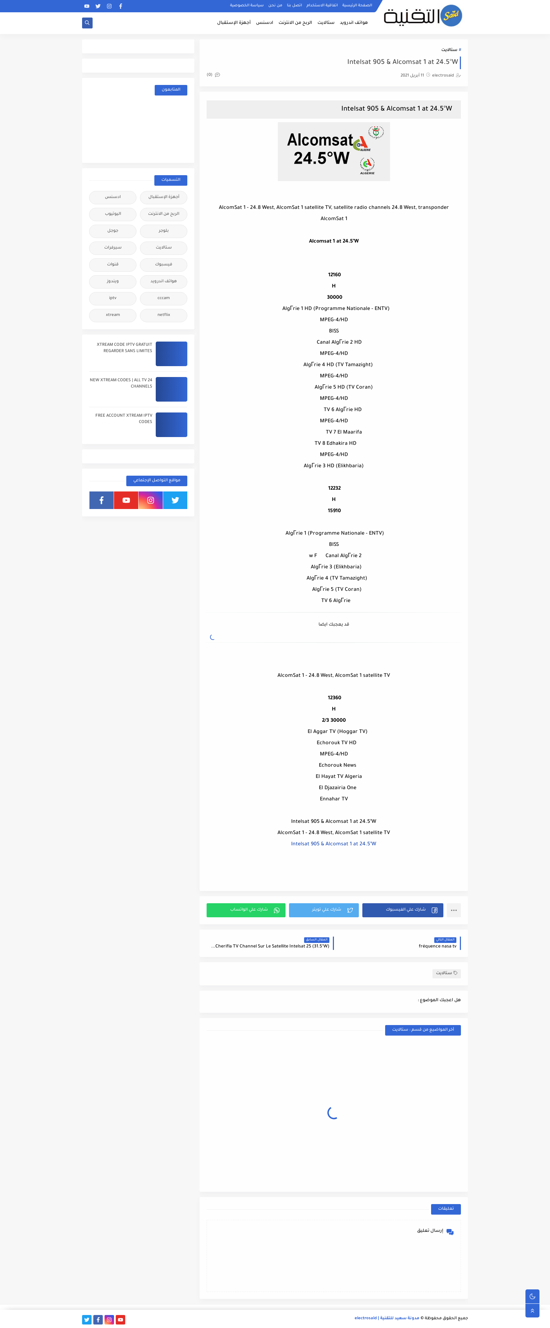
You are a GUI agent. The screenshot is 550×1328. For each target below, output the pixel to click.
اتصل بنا (294, 6)
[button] (402, 910)
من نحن (275, 6)
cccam (163, 298)
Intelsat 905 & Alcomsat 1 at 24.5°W (333, 844)
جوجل (112, 231)
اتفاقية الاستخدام (322, 6)
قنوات (113, 265)
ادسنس (264, 23)
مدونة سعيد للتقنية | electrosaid (387, 1318)
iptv (112, 298)
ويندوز (113, 281)
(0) (213, 75)
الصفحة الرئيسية (357, 6)
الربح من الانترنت (295, 23)
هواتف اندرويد (354, 23)
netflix (163, 315)
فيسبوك (163, 265)
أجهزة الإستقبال (234, 23)
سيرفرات (113, 248)
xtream (113, 315)
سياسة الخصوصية (247, 6)
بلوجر (164, 231)
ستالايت (326, 23)
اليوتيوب (113, 214)
